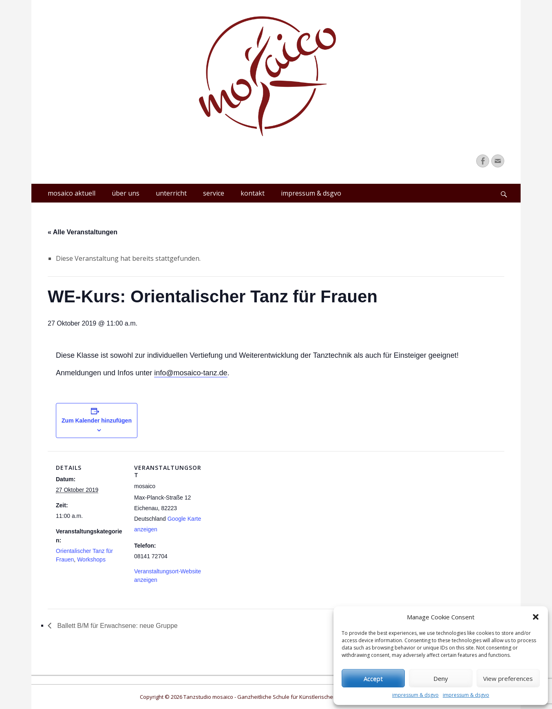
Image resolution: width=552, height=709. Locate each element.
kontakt (253, 193)
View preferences (508, 678)
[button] (536, 617)
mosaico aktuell (71, 193)
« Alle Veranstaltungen (82, 232)
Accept (373, 678)
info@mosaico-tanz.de (190, 373)
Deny (440, 678)
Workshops (91, 559)
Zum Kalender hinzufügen (97, 420)
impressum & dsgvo (415, 694)
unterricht (171, 193)
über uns (125, 193)
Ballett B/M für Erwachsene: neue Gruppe (116, 625)
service (213, 193)
